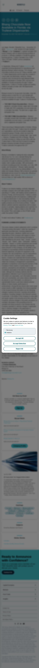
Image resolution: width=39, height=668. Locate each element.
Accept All (19, 338)
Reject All (19, 349)
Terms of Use (19, 325)
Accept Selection (19, 343)
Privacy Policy (7, 325)
